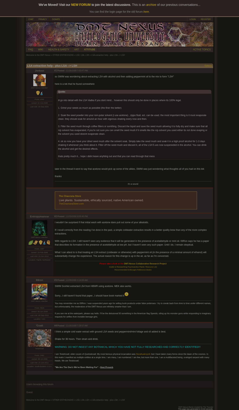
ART (76, 49)
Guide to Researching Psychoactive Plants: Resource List (133, 267)
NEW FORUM (81, 4)
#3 (55, 280)
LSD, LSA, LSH (82, 55)
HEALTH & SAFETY (58, 49)
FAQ (30, 49)
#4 (55, 325)
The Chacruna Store (70, 196)
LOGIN (193, 19)
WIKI (40, 49)
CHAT (30, 19)
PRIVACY (43, 19)
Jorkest (39, 70)
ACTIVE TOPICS (202, 49)
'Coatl (39, 325)
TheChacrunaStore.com (71, 203)
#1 (55, 70)
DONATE (56, 19)
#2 (55, 216)
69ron (39, 280)
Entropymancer (39, 216)
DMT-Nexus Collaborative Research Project (145, 263)
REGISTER (206, 19)
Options (208, 66)
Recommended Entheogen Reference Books (132, 270)
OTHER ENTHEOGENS (63, 55)
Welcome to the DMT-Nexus (38, 55)
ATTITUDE (89, 49)
